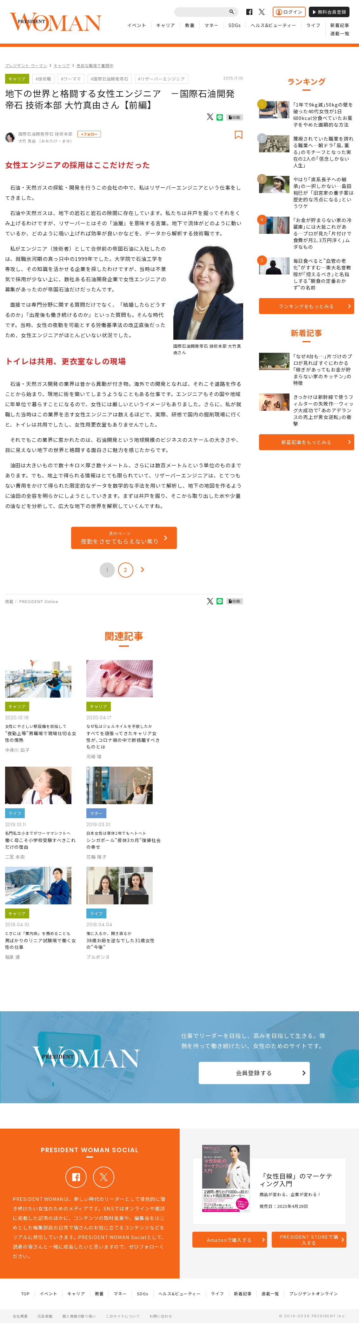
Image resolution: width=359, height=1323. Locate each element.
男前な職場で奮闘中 (95, 65)
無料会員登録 (329, 12)
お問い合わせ (161, 1316)
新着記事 (339, 25)
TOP (25, 1294)
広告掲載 (45, 1316)
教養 (190, 25)
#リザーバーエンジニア (161, 79)
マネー (211, 25)
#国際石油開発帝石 (110, 79)
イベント (136, 25)
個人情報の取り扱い (79, 1316)
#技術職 (43, 79)
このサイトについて (123, 1316)
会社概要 (20, 1316)
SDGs (235, 25)
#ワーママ (71, 79)
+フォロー (89, 133)
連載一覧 (339, 33)
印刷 (236, 117)
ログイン (289, 12)
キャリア (165, 25)
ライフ (313, 25)
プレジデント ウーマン (26, 65)
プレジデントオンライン (313, 1294)
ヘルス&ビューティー (274, 25)
